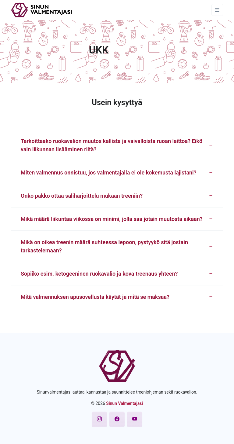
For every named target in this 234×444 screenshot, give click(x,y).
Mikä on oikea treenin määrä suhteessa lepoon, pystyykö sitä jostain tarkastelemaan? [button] (104, 246)
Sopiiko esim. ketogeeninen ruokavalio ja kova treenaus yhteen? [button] (99, 273)
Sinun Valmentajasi (124, 403)
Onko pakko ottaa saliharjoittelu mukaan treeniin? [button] (82, 196)
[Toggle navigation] (217, 10)
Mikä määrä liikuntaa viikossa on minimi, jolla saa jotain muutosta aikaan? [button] (112, 219)
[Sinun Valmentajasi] (42, 9)
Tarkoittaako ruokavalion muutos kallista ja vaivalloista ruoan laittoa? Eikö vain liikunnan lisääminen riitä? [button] (111, 145)
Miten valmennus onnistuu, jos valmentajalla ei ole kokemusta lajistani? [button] (109, 172)
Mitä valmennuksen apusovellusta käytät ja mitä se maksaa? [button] (95, 297)
